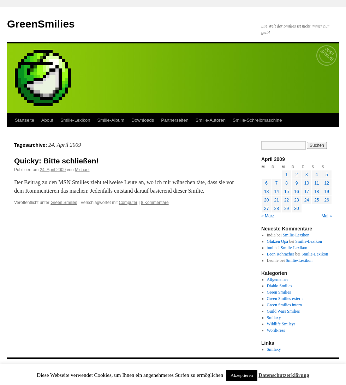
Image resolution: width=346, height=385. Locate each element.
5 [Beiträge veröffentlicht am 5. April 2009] (327, 174)
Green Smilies (63, 202)
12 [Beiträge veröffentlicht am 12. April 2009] (326, 183)
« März (267, 215)
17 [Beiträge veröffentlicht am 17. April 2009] (306, 191)
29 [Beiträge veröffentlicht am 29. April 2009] (286, 208)
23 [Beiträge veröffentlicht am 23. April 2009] (296, 200)
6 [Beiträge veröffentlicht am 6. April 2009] (266, 183)
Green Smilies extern (285, 298)
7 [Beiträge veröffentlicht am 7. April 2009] (276, 183)
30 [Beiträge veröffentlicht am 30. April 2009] (296, 208)
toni (270, 247)
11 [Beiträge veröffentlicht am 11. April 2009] (316, 183)
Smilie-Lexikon (75, 120)
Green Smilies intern (284, 304)
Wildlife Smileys (281, 323)
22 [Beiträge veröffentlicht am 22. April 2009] (286, 200)
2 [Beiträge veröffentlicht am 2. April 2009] (297, 174)
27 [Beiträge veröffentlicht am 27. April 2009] (266, 208)
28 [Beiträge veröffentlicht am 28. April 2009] (276, 208)
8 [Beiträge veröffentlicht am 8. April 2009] (286, 183)
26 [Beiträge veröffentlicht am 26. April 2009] (326, 200)
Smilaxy (274, 317)
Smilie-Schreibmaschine (257, 120)
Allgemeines (277, 279)
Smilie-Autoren (211, 120)
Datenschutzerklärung (283, 375)
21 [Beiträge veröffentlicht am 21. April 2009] (276, 200)
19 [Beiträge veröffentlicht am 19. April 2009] (326, 191)
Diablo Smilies (279, 285)
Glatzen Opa (277, 241)
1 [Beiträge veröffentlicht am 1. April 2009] (286, 174)
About (47, 120)
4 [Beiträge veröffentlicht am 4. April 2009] (316, 174)
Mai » (327, 215)
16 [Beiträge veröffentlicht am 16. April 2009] (296, 191)
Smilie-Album (110, 120)
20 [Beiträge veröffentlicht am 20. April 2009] (266, 200)
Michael (82, 169)
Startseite (24, 120)
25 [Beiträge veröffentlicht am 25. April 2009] (316, 200)
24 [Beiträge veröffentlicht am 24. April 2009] (306, 200)
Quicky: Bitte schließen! (56, 161)
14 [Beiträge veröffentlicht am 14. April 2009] (276, 191)
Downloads (142, 120)
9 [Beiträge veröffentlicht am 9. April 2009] (297, 183)
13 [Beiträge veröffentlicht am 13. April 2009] (266, 191)
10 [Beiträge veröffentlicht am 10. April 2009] (306, 183)
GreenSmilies (41, 24)
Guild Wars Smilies (283, 311)
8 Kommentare (155, 202)
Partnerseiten (174, 120)
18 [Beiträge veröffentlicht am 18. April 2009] (316, 191)
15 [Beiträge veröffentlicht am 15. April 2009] (286, 191)
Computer (128, 202)
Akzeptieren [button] (242, 375)
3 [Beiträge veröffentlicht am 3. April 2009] (306, 174)
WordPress (276, 330)
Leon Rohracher (280, 254)
